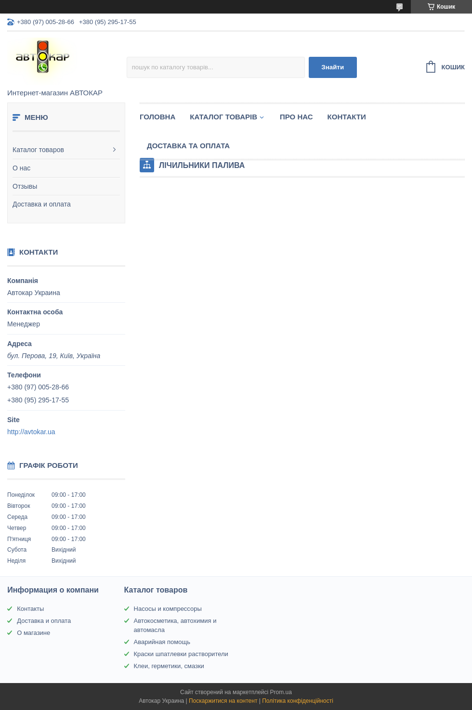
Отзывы (25, 186)
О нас (21, 168)
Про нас (296, 116)
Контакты (30, 608)
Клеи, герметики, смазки (169, 666)
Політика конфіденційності (297, 700)
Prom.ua (281, 692)
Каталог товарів (223, 116)
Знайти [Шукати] (332, 67)
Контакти (347, 116)
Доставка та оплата (188, 145)
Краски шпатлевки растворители (181, 654)
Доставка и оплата (42, 204)
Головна (157, 116)
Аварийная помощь (162, 641)
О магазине (33, 632)
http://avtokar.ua (31, 432)
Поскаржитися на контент (223, 700)
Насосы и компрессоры (168, 608)
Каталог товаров (38, 150)
